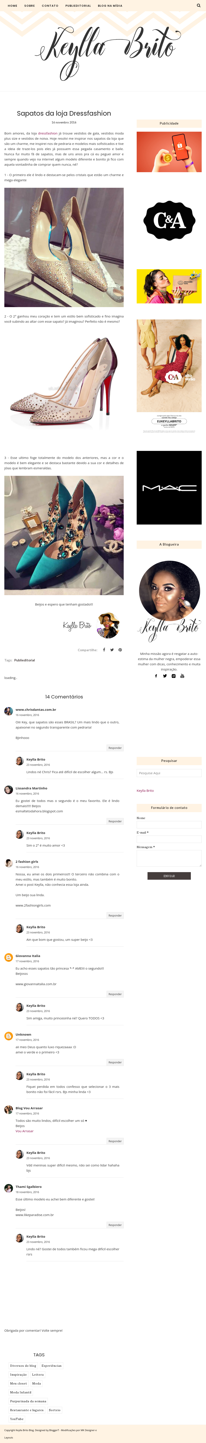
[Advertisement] (169, 719)
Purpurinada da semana (28, 1401)
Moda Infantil (20, 1392)
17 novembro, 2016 (27, 961)
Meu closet (18, 1383)
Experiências (52, 1366)
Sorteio (55, 1410)
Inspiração (18, 1375)
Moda (36, 1383)
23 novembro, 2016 (38, 765)
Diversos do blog (23, 1366)
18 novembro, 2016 (27, 1192)
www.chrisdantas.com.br (36, 709)
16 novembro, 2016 (27, 715)
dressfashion (48, 133)
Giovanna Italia (28, 956)
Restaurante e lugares (27, 1410)
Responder (115, 748)
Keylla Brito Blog (25, 1430)
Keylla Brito (35, 759)
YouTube (17, 1419)
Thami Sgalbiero (29, 1186)
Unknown (23, 1034)
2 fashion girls (27, 861)
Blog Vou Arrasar (29, 1108)
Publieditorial (24, 660)
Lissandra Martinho (31, 788)
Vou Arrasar (25, 1131)
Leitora (38, 1375)
